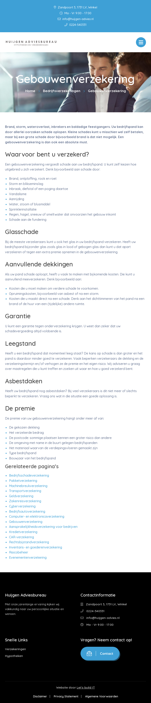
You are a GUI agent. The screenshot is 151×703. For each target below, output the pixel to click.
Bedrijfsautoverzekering (27, 511)
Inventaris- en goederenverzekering (35, 547)
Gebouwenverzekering (25, 522)
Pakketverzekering (23, 481)
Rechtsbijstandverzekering (29, 542)
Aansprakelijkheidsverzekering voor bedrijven (43, 527)
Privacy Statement (66, 696)
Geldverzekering (21, 496)
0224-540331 (75, 25)
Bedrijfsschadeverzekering (29, 475)
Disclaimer (40, 696)
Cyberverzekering (22, 506)
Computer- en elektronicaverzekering (36, 516)
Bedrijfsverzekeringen (61, 91)
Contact (100, 653)
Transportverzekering (25, 491)
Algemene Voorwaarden (101, 696)
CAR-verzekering (21, 537)
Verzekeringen (15, 649)
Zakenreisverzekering (25, 501)
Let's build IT (86, 687)
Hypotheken (14, 656)
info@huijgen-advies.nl (76, 19)
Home (30, 91)
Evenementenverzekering (28, 557)
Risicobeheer (18, 552)
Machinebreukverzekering (28, 486)
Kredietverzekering (23, 532)
